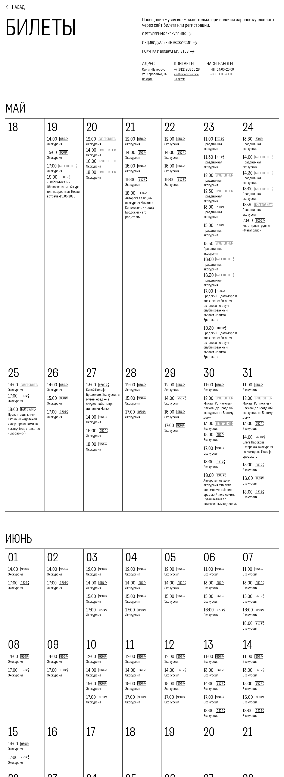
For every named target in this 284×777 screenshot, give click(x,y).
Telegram (180, 78)
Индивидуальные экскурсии (172, 41)
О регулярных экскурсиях (168, 32)
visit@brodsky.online (188, 73)
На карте (148, 78)
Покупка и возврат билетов (170, 51)
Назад (18, 6)
